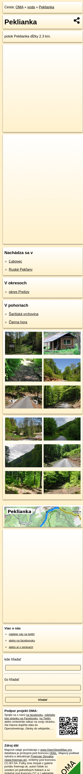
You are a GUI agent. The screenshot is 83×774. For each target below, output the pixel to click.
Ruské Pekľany (21, 269)
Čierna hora (18, 322)
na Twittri (45, 718)
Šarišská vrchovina (23, 314)
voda (31, 7)
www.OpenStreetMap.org (56, 749)
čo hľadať (11, 679)
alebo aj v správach (21, 647)
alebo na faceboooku (22, 640)
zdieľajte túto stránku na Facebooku (29, 716)
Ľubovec (15, 261)
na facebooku (34, 715)
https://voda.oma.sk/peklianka (21, 240)
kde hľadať (12, 659)
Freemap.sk (58, 237)
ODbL (53, 753)
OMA (20, 7)
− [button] (10, 148)
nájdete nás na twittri (22, 634)
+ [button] (10, 141)
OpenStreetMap (35, 237)
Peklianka (46, 7)
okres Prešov (19, 292)
